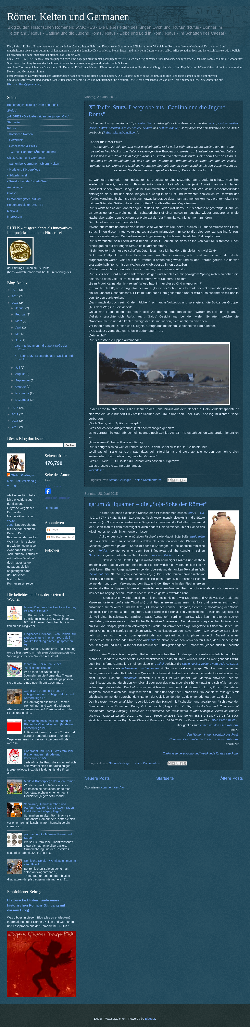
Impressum (14, 216)
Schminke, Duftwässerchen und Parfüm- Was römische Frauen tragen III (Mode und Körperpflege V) (49, 808)
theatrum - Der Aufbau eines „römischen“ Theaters (42, 665)
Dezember (22, 399)
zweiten (222, 123)
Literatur (12, 210)
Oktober (21, 386)
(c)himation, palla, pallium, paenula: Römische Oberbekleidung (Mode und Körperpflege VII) (49, 724)
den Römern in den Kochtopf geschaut (212, 734)
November (22, 393)
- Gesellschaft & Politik (22, 146)
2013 (15, 289)
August (20, 374)
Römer (11, 128)
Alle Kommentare (60, 537)
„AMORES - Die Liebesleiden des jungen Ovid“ (38, 116)
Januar (20, 308)
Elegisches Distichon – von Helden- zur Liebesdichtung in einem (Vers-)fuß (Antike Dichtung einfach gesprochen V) (50, 639)
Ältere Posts (231, 778)
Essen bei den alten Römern (219, 725)
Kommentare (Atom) (113, 787)
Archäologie (15, 187)
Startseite (165, 778)
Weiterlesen (96, 470)
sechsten (114, 127)
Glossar (12, 193)
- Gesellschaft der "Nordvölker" (27, 181)
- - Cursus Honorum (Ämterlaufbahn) (31, 151)
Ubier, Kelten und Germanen (26, 157)
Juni (18, 340)
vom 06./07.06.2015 (225, 663)
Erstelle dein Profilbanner (57, 498)
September (23, 380)
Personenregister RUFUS (24, 199)
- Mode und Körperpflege (23, 169)
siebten (125, 127)
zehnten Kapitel (169, 127)
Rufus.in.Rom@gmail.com (24, 84)
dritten (233, 123)
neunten (148, 127)
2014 (15, 296)
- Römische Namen (20, 134)
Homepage (52, 507)
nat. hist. (104, 574)
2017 (15, 414)
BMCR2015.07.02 (223, 720)
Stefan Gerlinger (23, 475)
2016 (15, 407)
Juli (18, 367)
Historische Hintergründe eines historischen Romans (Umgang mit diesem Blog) (36, 905)
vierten (93, 127)
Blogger (150, 1018)
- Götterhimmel (17, 175)
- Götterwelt (15, 140)
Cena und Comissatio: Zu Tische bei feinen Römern (204, 739)
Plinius (93, 574)
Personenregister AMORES (25, 204)
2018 (15, 420)
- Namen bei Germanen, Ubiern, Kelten (33, 163)
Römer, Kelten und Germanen (68, 16)
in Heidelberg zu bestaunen (140, 668)
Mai (18, 333)
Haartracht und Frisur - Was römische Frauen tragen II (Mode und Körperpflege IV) (49, 754)
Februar (21, 314)
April (18, 327)
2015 (15, 302)
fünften (103, 127)
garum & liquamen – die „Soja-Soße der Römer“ (148, 503)
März (19, 321)
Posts (52, 530)
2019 (15, 427)
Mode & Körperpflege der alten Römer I (50, 781)
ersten (212, 123)
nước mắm (197, 536)
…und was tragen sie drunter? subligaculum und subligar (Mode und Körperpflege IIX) (49, 694)
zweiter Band (144, 123)
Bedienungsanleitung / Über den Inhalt (32, 104)
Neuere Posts (97, 778)
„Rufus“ (12, 110)
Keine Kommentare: (148, 480)
